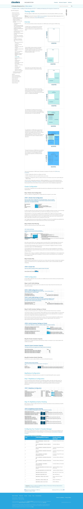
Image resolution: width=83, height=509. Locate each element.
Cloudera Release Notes (16, 14)
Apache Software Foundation (24, 501)
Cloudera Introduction (15, 12)
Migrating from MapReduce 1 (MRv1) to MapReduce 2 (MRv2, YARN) (18, 54)
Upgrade (13, 74)
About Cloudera (15, 494)
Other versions (28, 6)
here (33, 506)
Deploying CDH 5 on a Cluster (18, 58)
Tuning (29, 486)
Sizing (26, 486)
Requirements (59, 484)
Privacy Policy (68, 496)
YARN (33, 486)
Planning (54, 484)
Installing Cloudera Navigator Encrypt (18, 37)
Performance (49, 484)
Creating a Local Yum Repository (18, 45)
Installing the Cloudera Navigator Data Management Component (18, 28)
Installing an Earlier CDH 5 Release (19, 49)
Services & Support (63, 2)
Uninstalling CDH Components (17, 67)
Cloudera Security (15, 79)
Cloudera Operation (15, 77)
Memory (45, 484)
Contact (25, 494)
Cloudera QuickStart (15, 15)
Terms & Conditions (60, 496)
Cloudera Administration (16, 75)
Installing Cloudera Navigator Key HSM (18, 34)
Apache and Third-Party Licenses (19, 65)
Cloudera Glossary (15, 82)
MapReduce (41, 484)
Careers (29, 494)
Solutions (70, 2)
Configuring (36, 484)
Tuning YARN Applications (39, 17)
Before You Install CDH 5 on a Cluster (19, 43)
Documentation (38, 494)
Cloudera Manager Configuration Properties (33, 181)
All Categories (37, 486)
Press (33, 494)
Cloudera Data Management (16, 76)
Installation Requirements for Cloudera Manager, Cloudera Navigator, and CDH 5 (17, 18)
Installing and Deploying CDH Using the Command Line (48, 8)
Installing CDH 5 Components (17, 61)
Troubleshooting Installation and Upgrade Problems (17, 72)
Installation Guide (15, 8)
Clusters (31, 484)
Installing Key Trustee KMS (18, 35)
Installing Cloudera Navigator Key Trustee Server (18, 31)
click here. (44, 501)
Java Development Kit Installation (17, 24)
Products (56, 2)
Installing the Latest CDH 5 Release (19, 47)
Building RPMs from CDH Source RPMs (19, 63)
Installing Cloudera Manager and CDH (28, 8)
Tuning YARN (17, 56)
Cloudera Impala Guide (15, 80)
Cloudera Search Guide (15, 81)
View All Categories (15, 10)
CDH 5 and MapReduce (18, 51)
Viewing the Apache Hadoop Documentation (19, 70)
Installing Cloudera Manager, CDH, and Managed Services (18, 26)
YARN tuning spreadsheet (42, 16)
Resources (21, 494)
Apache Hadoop (30, 500)
